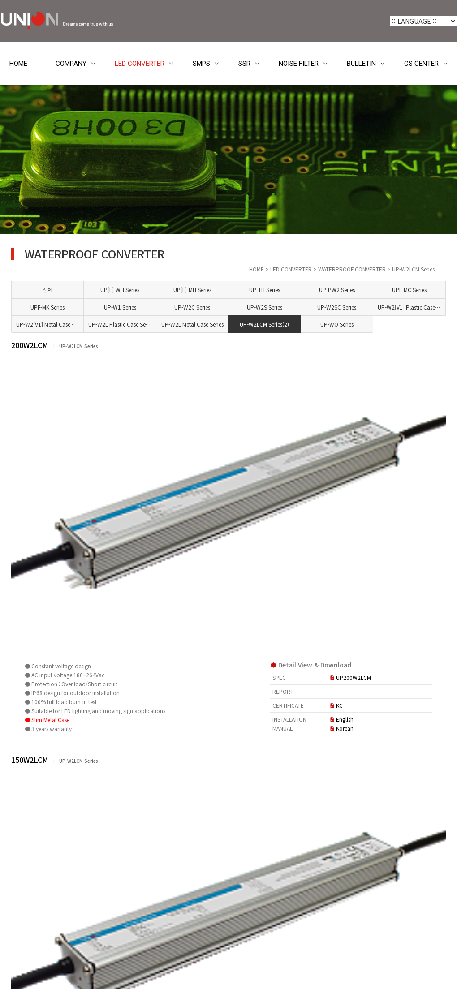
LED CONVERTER (139, 64)
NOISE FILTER (299, 64)
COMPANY (71, 64)
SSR (244, 64)
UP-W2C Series (259, 307)
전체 (155, 289)
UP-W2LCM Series (53, 573)
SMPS (201, 64)
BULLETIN (361, 64)
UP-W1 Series (207, 307)
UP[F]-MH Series (260, 289)
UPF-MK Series (155, 307)
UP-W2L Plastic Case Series (209, 324)
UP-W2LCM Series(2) (314, 324)
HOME (18, 64)
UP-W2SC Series (364, 307)
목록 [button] (431, 730)
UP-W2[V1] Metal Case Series (157, 324)
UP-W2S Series (312, 307)
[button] (135, 731)
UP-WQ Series (364, 324)
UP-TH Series (312, 289)
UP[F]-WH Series (207, 289)
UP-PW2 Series (364, 289)
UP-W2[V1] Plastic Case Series (420, 307)
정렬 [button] (406, 730)
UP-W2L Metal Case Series (262, 324)
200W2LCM (171, 344)
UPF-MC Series (417, 289)
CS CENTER (421, 64)
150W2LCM (171, 536)
